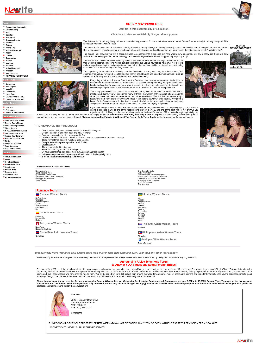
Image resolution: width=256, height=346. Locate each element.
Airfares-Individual (13, 177)
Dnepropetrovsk (13, 40)
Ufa (36, 209)
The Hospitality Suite (14, 133)
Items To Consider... (13, 144)
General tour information (16, 27)
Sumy (140, 221)
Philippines (10, 110)
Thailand (9, 107)
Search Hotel (10, 170)
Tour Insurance (143, 184)
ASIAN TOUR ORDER (15, 112)
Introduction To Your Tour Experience (49, 177)
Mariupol (9, 63)
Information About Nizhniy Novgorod (151, 175)
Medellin (9, 89)
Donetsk (9, 35)
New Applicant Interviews (16, 131)
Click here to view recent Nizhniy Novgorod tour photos (144, 34)
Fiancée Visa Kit (112, 117)
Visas (7, 159)
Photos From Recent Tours (45, 175)
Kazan (8, 53)
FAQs (7, 141)
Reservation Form (13, 149)
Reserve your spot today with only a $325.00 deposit (136, 115)
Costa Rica (10, 92)
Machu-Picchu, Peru (43, 229)
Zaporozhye (11, 58)
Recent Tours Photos (14, 123)
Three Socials (11, 128)
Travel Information (13, 157)
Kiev (8, 32)
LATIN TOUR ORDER (15, 99)
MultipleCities (11, 73)
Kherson (9, 71)
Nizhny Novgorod (13, 50)
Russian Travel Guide (14, 138)
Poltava (9, 60)
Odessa (9, 45)
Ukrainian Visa (11, 175)
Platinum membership (92, 117)
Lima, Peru (10, 94)
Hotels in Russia (12, 162)
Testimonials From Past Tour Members (152, 177)
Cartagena (10, 84)
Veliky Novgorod (13, 68)
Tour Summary (11, 146)
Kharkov (9, 43)
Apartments (10, 167)
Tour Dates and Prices (14, 120)
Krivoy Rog (10, 48)
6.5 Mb (236, 67)
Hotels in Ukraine (12, 164)
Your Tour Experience (14, 126)
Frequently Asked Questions (148, 180)
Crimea (9, 55)
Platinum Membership (60, 157)
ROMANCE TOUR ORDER (17, 76)
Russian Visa (10, 172)
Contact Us (76, 313)
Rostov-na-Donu (41, 207)
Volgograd (10, 37)
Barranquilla (11, 86)
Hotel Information (144, 173)
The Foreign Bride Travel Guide (140, 117)
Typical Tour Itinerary (14, 136)
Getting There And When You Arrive (151, 178)
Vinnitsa (9, 66)
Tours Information (144, 243)
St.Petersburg (12, 30)
